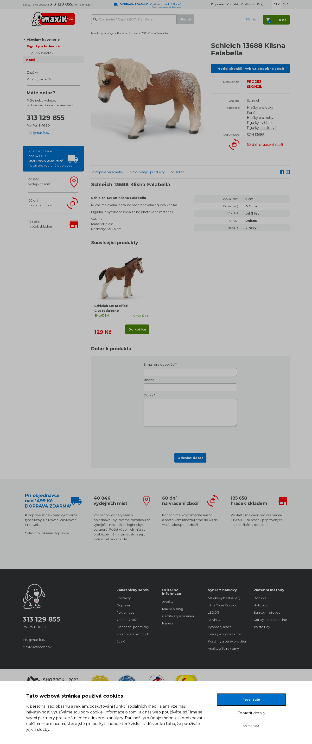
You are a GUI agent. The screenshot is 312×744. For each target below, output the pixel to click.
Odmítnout (251, 725)
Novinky (214, 620)
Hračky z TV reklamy (223, 648)
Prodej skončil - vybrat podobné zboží (250, 68)
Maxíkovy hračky (102, 33)
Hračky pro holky (260, 117)
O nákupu (247, 4)
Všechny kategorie (43, 39)
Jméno (149, 380)
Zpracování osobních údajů (132, 637)
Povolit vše (251, 699)
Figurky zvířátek (41, 53)
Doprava (123, 605)
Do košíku (137, 329)
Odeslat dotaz (190, 458)
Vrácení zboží (126, 620)
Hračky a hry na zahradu (226, 634)
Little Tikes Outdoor (223, 605)
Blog (260, 4)
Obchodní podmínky (132, 627)
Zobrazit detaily (251, 713)
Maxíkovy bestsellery (224, 598)
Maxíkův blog (172, 609)
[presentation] (190, 438)
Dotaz (179, 172)
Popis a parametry (109, 172)
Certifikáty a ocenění (178, 616)
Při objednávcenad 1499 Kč (50, 158)
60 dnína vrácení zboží (40, 202)
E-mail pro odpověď (159, 364)
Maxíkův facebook (37, 647)
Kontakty (123, 598)
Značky (32, 72)
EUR (285, 4)
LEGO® (213, 612)
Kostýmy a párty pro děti (226, 641)
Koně (30, 60)
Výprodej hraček (221, 627)
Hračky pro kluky (260, 107)
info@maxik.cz (38, 132)
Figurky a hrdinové (43, 46)
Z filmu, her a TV (39, 79)
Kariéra (167, 623)
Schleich (253, 100)
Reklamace (125, 612)
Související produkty (149, 172)
